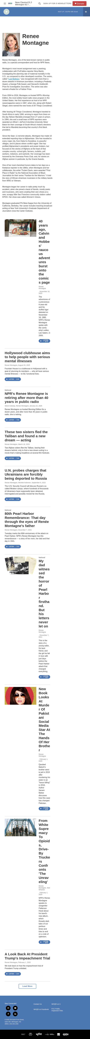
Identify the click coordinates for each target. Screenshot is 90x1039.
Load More (27, 986)
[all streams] (86, 11)
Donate (80, 3)
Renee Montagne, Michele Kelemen (18, 483)
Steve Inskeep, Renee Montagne (17, 406)
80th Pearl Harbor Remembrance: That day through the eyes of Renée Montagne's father (27, 520)
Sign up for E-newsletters (57, 3)
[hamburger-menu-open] (5, 3)
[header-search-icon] (39, 3)
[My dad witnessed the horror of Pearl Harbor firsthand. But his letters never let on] (20, 565)
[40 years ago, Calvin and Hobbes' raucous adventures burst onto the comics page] (20, 228)
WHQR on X (56, 1004)
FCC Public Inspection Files (57, 1010)
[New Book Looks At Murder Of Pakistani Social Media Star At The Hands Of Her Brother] (20, 696)
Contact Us (38, 1004)
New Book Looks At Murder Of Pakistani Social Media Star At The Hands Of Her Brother (44, 719)
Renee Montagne (42, 287)
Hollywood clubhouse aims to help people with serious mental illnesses (27, 357)
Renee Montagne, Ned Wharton (44, 888)
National (8, 390)
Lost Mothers (13, 79)
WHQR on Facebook (41, 1009)
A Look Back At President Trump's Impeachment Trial (27, 956)
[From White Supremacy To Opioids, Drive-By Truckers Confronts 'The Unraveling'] (20, 827)
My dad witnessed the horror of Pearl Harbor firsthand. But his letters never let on (44, 593)
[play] (6, 11)
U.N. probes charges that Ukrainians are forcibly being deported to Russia (26, 474)
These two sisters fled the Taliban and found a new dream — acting (26, 436)
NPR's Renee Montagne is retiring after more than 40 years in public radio (26, 398)
